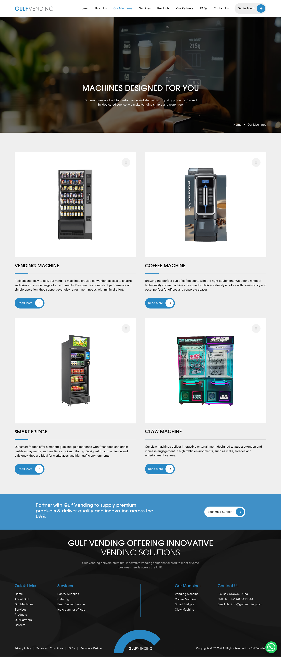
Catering (63, 599)
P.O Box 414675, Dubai (233, 594)
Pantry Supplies (68, 594)
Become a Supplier (225, 512)
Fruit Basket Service (71, 605)
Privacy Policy (23, 648)
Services (145, 8)
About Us (100, 8)
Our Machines (122, 8)
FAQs (203, 8)
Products (163, 8)
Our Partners (184, 8)
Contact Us (221, 8)
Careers (20, 625)
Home (83, 8)
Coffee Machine (186, 599)
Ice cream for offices (71, 610)
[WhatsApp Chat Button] (271, 647)
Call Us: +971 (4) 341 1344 (235, 599)
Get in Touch (251, 8)
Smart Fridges (184, 605)
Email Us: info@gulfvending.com (240, 605)
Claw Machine (184, 610)
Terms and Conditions (50, 648)
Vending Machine (187, 594)
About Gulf (22, 599)
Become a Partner (91, 648)
